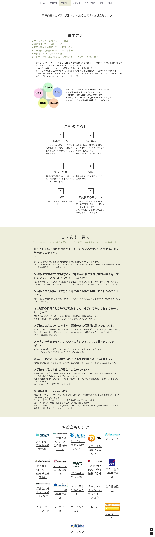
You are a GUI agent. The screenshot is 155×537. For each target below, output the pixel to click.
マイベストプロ (112, 490)
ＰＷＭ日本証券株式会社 (77, 464)
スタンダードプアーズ (42, 483)
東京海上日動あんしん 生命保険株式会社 (43, 445)
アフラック (112, 413)
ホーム (42, 3)
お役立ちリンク (103, 15)
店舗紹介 (76, 3)
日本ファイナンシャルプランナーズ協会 (95, 466)
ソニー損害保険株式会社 (60, 468)
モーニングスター (77, 483)
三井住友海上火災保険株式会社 (42, 466)
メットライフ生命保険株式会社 (42, 419)
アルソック (77, 506)
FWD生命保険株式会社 (77, 449)
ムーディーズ (60, 483)
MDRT (95, 481)
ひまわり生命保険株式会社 (95, 443)
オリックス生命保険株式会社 (60, 444)
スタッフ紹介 (90, 3)
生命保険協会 (112, 462)
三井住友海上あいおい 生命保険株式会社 (60, 417)
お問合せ (111, 3)
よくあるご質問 (82, 15)
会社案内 (53, 3)
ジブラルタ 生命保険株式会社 (78, 419)
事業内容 (64, 3)
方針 (102, 3)
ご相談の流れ (63, 15)
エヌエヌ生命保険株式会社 (95, 424)
